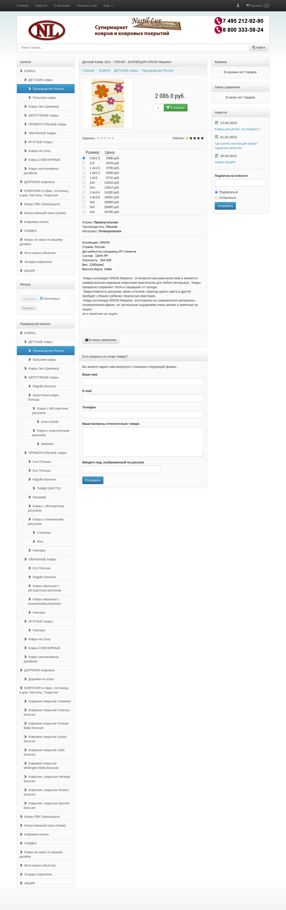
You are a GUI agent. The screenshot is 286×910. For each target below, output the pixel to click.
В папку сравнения (100, 340)
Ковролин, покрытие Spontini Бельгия (47, 806)
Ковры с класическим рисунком (46, 522)
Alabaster (45, 444)
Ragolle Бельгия (42, 386)
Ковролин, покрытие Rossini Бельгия (46, 792)
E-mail (87, 391)
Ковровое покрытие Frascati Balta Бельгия (46, 726)
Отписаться (225, 197)
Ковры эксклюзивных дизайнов (41, 171)
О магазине (62, 5)
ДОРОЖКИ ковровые (37, 182)
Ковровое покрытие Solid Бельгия (44, 752)
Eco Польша (39, 470)
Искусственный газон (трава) (43, 213)
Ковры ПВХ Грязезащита (40, 204)
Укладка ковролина (36, 262)
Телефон (89, 407)
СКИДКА (28, 230)
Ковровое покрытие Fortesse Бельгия (47, 712)
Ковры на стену (37, 151)
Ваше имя (89, 374)
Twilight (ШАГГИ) (46, 488)
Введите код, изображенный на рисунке (113, 462)
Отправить (93, 480)
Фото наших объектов (38, 253)
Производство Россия (46, 89)
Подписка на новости (231, 175)
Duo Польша (39, 461)
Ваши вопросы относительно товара (110, 423)
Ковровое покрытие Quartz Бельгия (45, 739)
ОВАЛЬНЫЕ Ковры (40, 133)
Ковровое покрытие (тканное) (47, 701)
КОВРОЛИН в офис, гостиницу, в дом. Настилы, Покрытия (44, 193)
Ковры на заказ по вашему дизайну (41, 242)
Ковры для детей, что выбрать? (237, 129)
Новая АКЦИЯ (225, 162)
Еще (108, 5)
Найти (258, 47)
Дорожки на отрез (39, 679)
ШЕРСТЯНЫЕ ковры (41, 115)
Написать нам (87, 5)
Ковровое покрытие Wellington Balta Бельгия (41, 766)
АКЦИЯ (27, 270)
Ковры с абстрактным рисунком (50, 411)
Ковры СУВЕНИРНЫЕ (42, 160)
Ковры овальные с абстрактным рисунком (44, 588)
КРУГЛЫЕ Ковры (38, 142)
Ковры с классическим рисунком (50, 433)
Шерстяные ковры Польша (43, 397)
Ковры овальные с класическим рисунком (44, 601)
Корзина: (258, 5)
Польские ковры (42, 97)
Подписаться (226, 192)
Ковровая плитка (34, 222)
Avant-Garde (47, 421)
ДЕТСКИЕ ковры (38, 80)
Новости (41, 5)
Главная (22, 5)
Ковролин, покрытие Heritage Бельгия (47, 779)
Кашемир (37, 497)
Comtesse (41, 532)
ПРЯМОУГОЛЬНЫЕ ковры (45, 124)
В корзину (176, 107)
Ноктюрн (36, 550)
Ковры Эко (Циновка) (41, 106)
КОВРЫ (28, 71)
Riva (37, 541)
